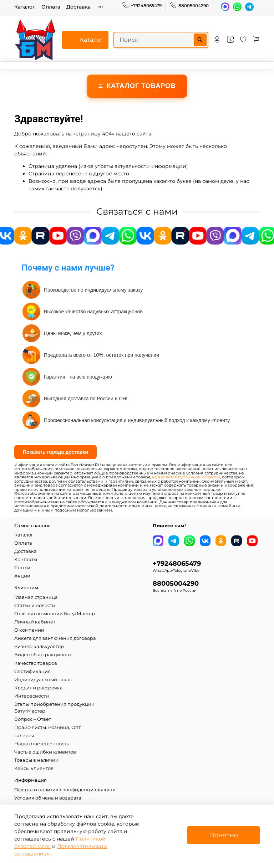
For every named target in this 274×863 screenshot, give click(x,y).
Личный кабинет (34, 622)
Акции (22, 576)
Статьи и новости (34, 605)
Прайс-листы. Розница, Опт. (48, 727)
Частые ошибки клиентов (45, 752)
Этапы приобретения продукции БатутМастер (54, 708)
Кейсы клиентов (34, 768)
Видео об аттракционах (43, 654)
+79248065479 (142, 5)
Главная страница (36, 597)
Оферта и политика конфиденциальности (65, 789)
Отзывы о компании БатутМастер (54, 613)
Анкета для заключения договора (55, 638)
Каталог (24, 7)
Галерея (24, 735)
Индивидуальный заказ (43, 679)
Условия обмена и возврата (47, 798)
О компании (29, 630)
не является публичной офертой (186, 477)
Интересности (31, 696)
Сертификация (32, 671)
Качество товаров (35, 663)
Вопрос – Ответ (32, 719)
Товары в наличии (36, 760)
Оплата (50, 7)
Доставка (78, 7)
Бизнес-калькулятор (39, 646)
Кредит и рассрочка (38, 687)
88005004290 (189, 5)
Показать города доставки (55, 452)
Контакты (25, 559)
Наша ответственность (41, 743)
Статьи (22, 567)
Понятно (223, 835)
